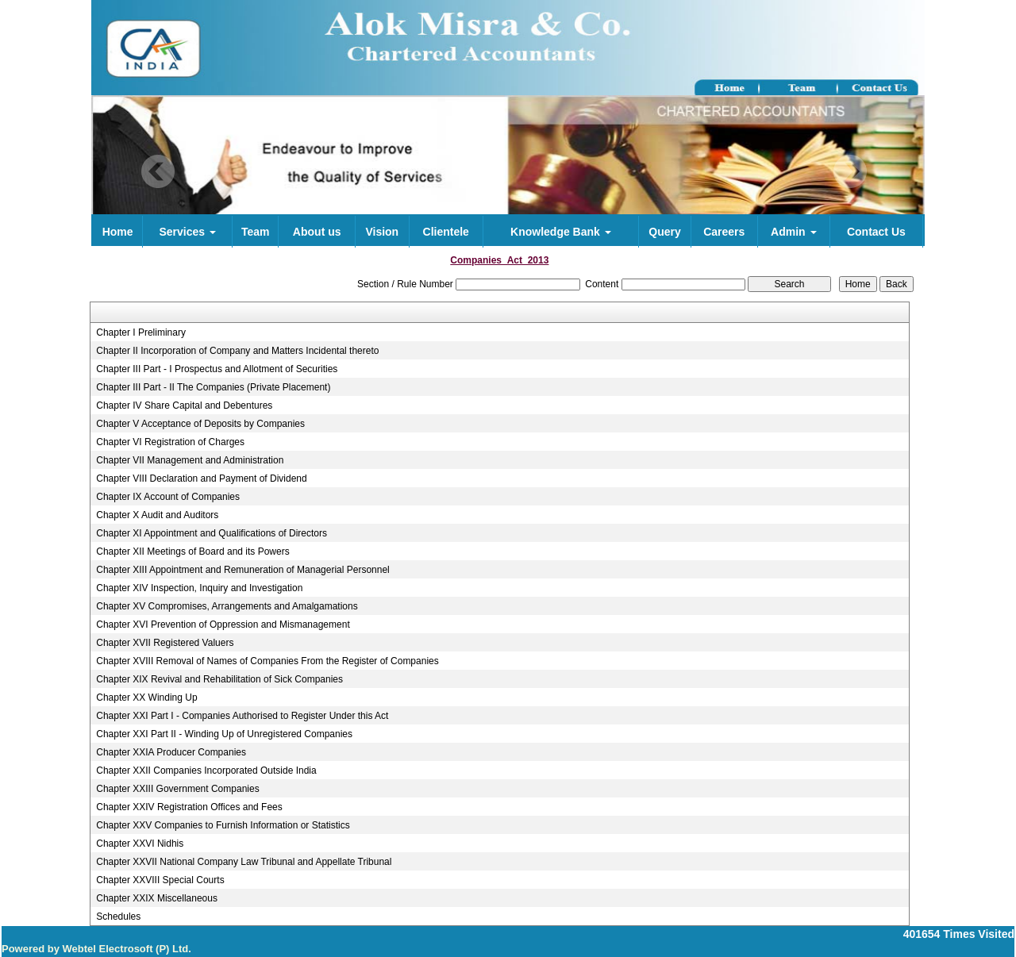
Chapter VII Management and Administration (189, 460)
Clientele (446, 231)
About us (317, 231)
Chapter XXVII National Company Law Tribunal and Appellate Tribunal (243, 861)
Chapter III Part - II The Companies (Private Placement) (213, 387)
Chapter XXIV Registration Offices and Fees (189, 807)
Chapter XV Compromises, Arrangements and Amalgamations (227, 606)
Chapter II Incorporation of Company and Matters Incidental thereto (237, 350)
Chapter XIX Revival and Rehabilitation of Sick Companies (219, 679)
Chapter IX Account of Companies (168, 496)
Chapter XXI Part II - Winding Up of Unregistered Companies (224, 734)
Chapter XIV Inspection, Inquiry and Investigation (199, 588)
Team (255, 231)
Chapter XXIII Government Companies (177, 788)
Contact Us (876, 231)
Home (117, 231)
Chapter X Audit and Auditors (157, 515)
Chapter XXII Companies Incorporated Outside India (206, 770)
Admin (793, 231)
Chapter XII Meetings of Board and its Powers (192, 551)
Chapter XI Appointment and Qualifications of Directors (211, 533)
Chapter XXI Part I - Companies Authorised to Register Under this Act (242, 715)
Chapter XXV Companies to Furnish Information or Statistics (222, 825)
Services (187, 231)
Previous (158, 172)
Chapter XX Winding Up (146, 697)
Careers (724, 231)
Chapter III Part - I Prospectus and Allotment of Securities (216, 369)
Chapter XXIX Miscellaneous (156, 898)
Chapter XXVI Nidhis (139, 843)
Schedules (118, 916)
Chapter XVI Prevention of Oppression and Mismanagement (223, 624)
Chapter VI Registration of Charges (170, 442)
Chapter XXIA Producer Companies (171, 752)
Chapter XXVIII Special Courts (160, 880)
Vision (381, 231)
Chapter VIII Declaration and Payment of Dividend (201, 478)
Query (664, 231)
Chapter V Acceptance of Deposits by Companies (200, 423)
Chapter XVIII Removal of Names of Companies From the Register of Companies (267, 661)
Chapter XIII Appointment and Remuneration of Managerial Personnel (243, 569)
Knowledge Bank (560, 231)
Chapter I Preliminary (141, 332)
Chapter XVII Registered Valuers (164, 642)
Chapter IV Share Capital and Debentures (184, 405)
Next (850, 172)
